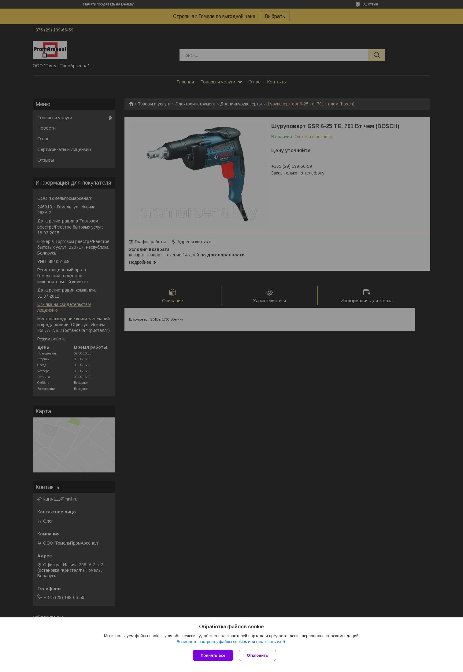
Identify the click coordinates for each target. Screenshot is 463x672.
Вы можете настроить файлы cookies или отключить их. (229, 642)
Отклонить (258, 655)
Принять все (213, 655)
